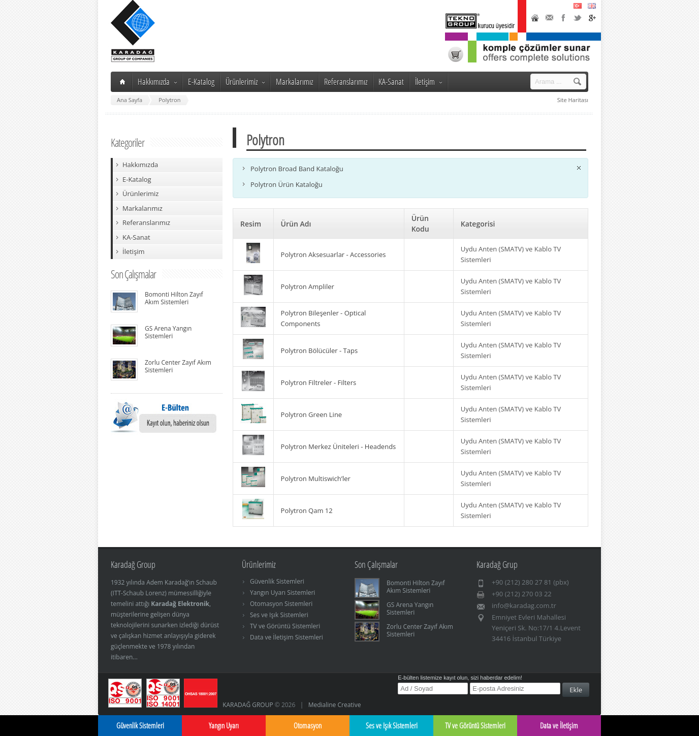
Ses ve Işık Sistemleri (279, 615)
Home (535, 18)
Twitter (578, 18)
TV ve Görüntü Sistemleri (285, 626)
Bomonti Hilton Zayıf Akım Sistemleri (174, 298)
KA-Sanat (391, 81)
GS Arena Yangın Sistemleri (168, 332)
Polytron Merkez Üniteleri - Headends (338, 446)
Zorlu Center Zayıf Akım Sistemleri (178, 366)
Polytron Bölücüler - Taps (319, 350)
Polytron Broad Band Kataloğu (296, 168)
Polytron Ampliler (307, 286)
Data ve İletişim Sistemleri (286, 637)
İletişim (428, 81)
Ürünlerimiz (245, 81)
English (592, 6)
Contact (549, 18)
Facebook (563, 18)
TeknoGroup (481, 21)
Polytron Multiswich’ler (316, 478)
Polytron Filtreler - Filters (319, 382)
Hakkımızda (157, 81)
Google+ (592, 18)
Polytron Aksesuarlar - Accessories (333, 254)
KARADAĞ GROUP (248, 704)
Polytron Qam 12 (307, 510)
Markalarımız (294, 81)
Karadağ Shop (456, 54)
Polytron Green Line (311, 414)
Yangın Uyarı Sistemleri (282, 592)
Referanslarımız (345, 81)
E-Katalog (201, 81)
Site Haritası (572, 100)
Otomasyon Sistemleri (281, 603)
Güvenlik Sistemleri (277, 581)
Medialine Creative (334, 704)
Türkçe (578, 6)
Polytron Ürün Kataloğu (286, 184)
